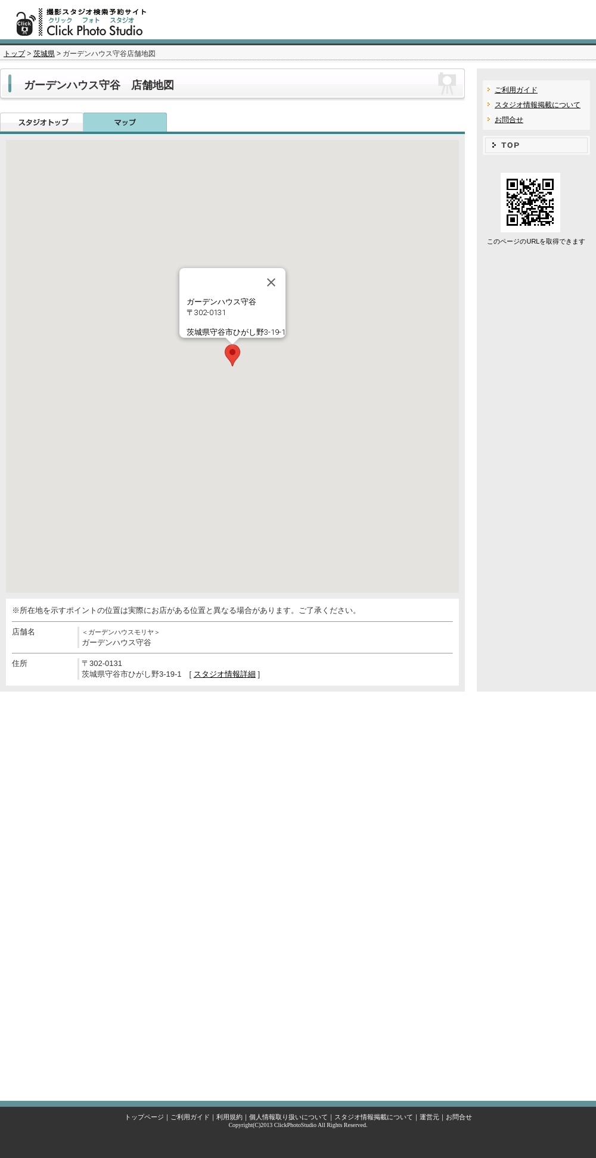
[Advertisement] (298, 893)
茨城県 (44, 53)
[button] (232, 355)
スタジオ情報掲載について (538, 105)
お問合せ (509, 120)
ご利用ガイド (516, 90)
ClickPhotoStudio (295, 1125)
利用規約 (229, 1116)
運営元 (429, 1116)
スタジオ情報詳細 (225, 674)
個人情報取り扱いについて (288, 1116)
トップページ (144, 1116)
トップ (14, 53)
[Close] (271, 282)
